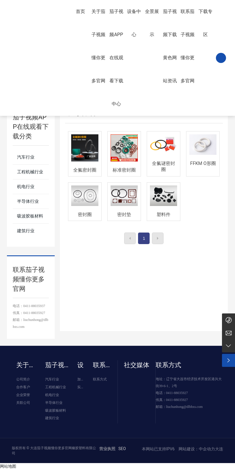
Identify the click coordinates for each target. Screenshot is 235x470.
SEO (122, 448)
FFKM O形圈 (203, 163)
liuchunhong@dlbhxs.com (184, 407)
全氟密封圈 (84, 170)
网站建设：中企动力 (196, 449)
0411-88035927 (34, 313)
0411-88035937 (34, 306)
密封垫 (124, 214)
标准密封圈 (124, 170)
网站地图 (8, 466)
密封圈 (85, 214)
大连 (219, 449)
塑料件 (163, 214)
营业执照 (107, 448)
